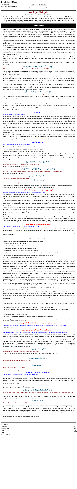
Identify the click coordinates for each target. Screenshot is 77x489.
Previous (32, 8)
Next (47, 8)
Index (40, 8)
